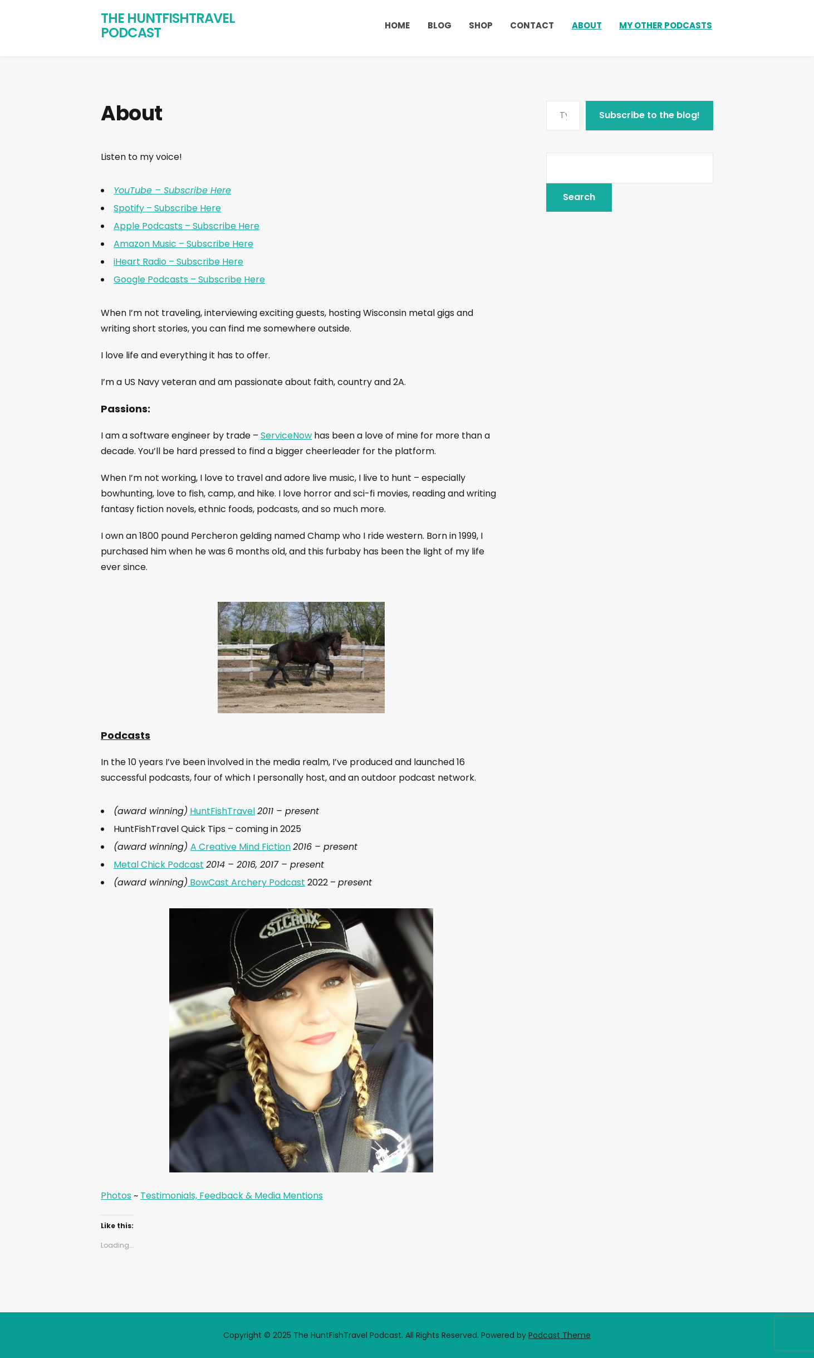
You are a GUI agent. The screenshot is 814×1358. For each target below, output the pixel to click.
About (587, 25)
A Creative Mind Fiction (240, 846)
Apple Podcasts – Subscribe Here (186, 226)
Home (397, 25)
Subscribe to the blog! (649, 115)
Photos (116, 1195)
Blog (440, 25)
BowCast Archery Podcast (246, 882)
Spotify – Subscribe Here (167, 208)
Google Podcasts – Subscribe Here (189, 279)
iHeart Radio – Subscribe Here (178, 261)
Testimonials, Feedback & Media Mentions (231, 1195)
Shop (481, 25)
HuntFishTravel (222, 811)
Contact (532, 25)
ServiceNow (286, 435)
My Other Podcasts (665, 25)
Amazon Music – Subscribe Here (183, 243)
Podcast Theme (559, 1335)
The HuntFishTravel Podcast (168, 25)
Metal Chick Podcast (159, 864)
